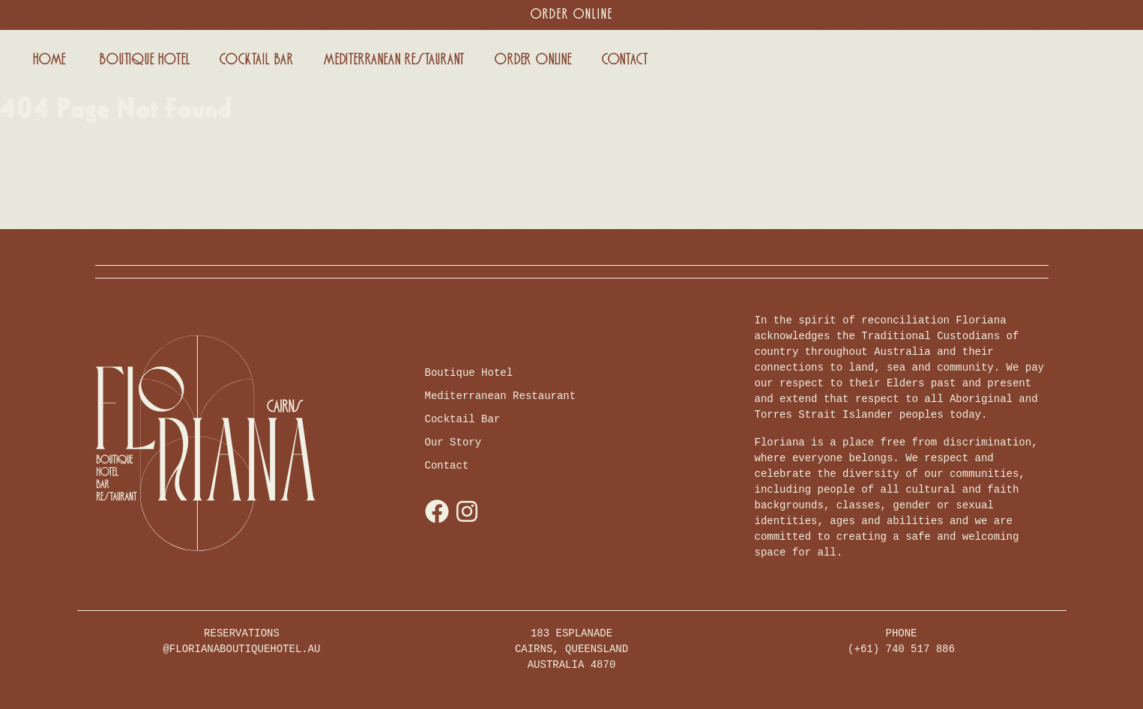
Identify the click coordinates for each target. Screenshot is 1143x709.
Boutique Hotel (145, 59)
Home (49, 59)
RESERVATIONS (241, 642)
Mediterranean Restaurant (394, 59)
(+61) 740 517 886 (901, 649)
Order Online (572, 14)
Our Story (453, 442)
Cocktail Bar (257, 59)
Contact (625, 59)
